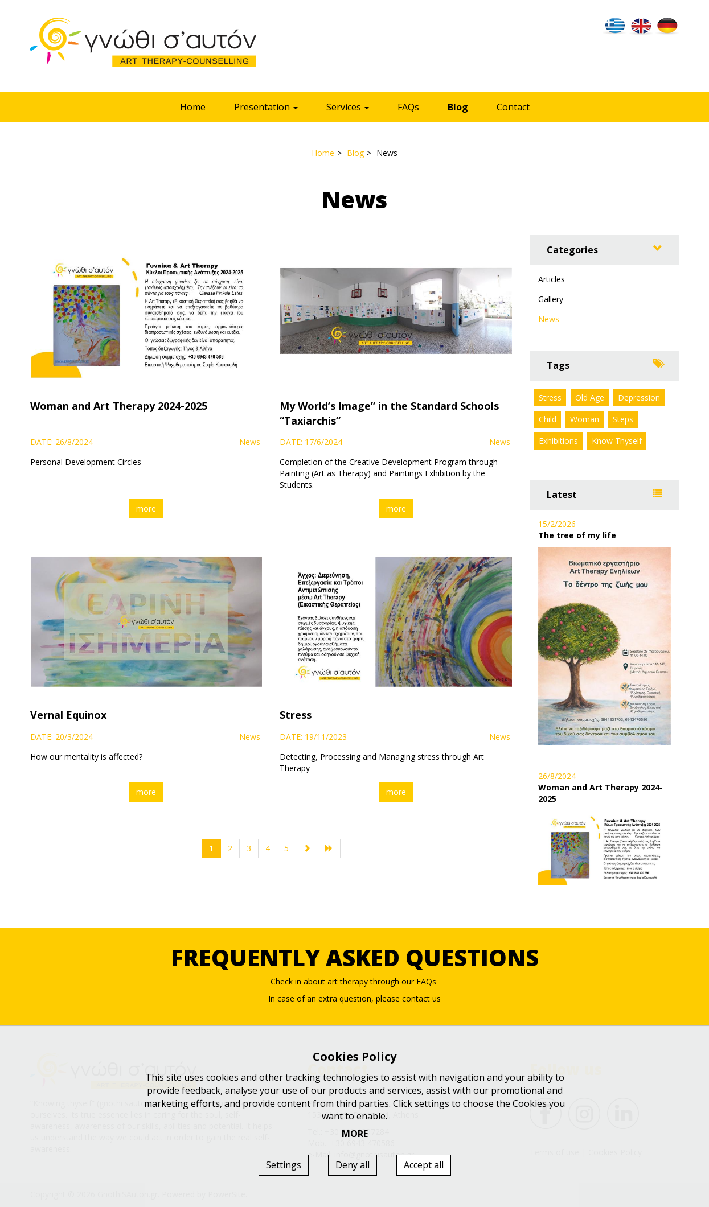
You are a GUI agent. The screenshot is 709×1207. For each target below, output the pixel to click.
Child (547, 419)
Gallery (550, 299)
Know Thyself (617, 440)
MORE (355, 1133)
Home (193, 107)
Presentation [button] (266, 107)
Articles (551, 279)
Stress (550, 397)
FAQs (408, 107)
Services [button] (347, 107)
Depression (639, 397)
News (548, 319)
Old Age (589, 397)
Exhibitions (558, 440)
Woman (584, 419)
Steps (623, 419)
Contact (513, 107)
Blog (458, 107)
